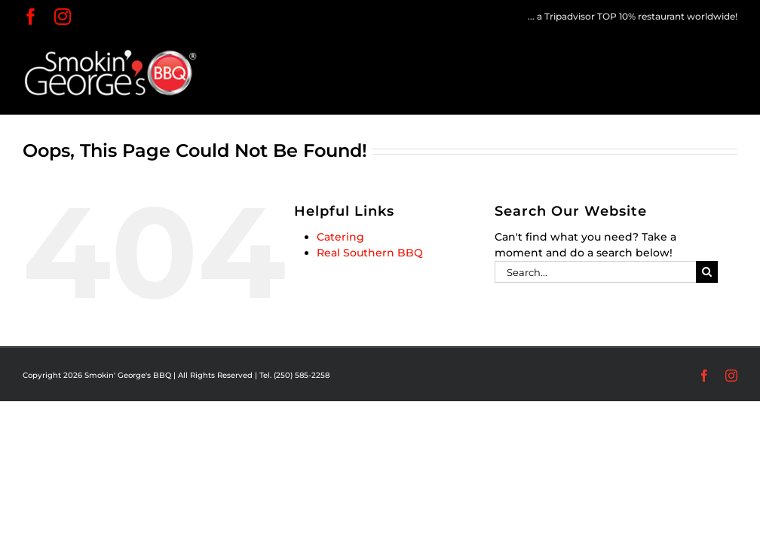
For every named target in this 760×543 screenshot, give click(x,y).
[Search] (707, 272)
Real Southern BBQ (370, 252)
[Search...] (595, 272)
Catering (340, 237)
